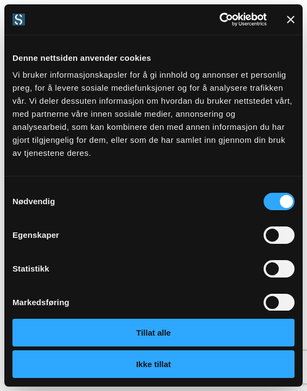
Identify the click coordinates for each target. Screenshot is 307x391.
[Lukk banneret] (291, 19)
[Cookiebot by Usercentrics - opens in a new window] (219, 19)
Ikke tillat (153, 364)
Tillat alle (153, 332)
